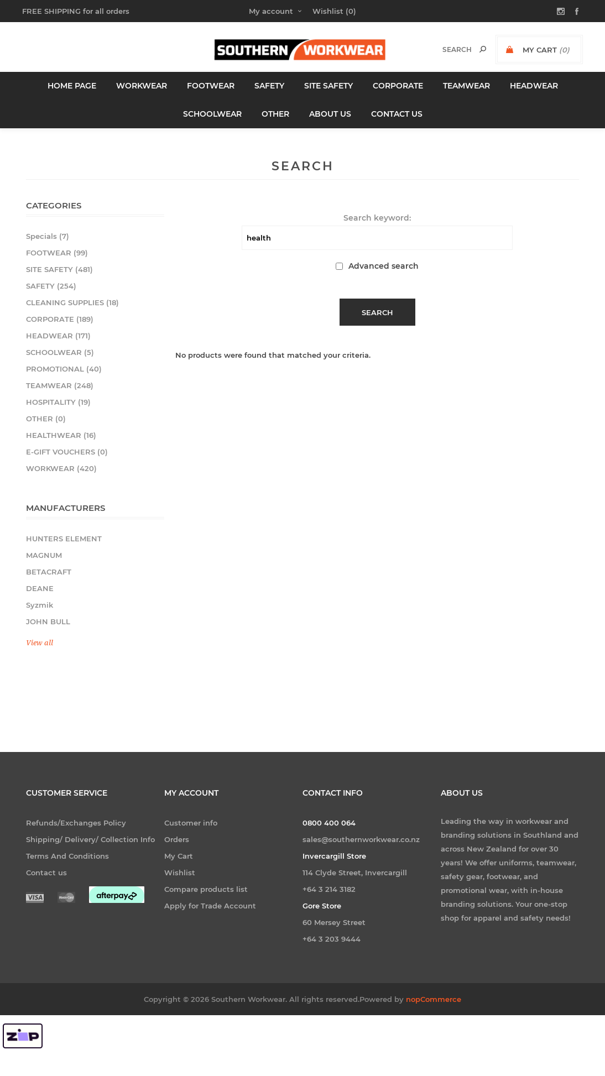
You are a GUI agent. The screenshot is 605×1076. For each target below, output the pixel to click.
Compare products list (206, 889)
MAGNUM (44, 555)
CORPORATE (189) (59, 319)
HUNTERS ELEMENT (64, 538)
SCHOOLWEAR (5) (60, 352)
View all (39, 643)
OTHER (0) (46, 418)
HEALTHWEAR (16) (61, 435)
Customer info (190, 822)
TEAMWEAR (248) (59, 385)
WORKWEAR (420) (61, 468)
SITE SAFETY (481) (59, 269)
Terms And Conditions (67, 856)
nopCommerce (433, 1019)
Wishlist (179, 872)
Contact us (46, 872)
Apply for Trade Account (210, 905)
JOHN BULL (48, 621)
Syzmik (39, 604)
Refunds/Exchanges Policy (76, 822)
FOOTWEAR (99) (57, 252)
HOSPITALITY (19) (58, 402)
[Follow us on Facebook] (483, 948)
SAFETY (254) (51, 285)
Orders (176, 839)
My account (271, 11)
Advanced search (383, 266)
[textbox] (445, 49)
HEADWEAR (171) (58, 335)
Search (483, 49)
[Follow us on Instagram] (453, 948)
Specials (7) (47, 236)
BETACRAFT (48, 571)
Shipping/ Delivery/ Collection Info (90, 839)
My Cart (178, 856)
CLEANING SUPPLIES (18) (72, 302)
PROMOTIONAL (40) (64, 368)
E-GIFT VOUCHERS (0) (67, 451)
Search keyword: (377, 218)
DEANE (40, 588)
